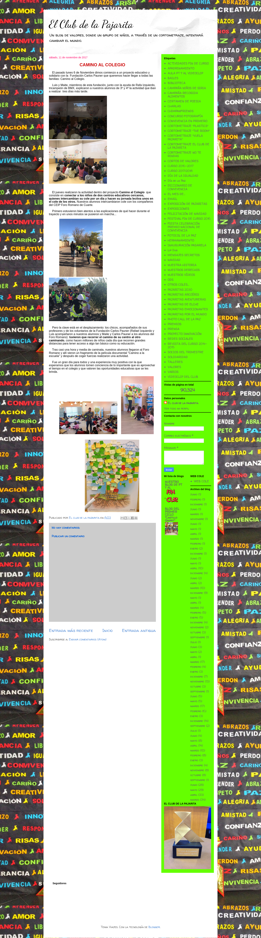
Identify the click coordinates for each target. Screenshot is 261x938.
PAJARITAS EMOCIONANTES (188, 309)
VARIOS (173, 372)
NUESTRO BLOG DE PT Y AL (173, 485)
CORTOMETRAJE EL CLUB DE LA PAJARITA (188, 146)
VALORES (174, 367)
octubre (195, 632)
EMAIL (172, 199)
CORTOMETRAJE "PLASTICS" (188, 126)
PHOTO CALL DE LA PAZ (184, 319)
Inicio (107, 630)
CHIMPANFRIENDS (181, 111)
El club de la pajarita (183, 403)
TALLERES (175, 362)
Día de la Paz (177, 181)
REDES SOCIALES (180, 339)
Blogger (154, 927)
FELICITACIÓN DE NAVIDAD (187, 214)
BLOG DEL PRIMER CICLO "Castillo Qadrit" (172, 514)
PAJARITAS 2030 (180, 290)
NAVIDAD (174, 260)
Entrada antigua (139, 630)
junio (193, 494)
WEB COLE (201, 481)
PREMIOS (174, 324)
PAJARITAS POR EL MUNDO (187, 314)
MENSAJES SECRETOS (184, 255)
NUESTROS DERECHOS (184, 270)
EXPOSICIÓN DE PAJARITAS (187, 204)
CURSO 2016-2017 (181, 166)
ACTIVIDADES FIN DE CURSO (188, 63)
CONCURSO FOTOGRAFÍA (185, 116)
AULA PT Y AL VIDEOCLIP (185, 73)
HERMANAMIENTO (181, 240)
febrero (195, 499)
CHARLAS (174, 106)
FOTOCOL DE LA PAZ (182, 235)
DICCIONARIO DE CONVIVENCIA (180, 187)
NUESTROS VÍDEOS (181, 275)
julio (193, 642)
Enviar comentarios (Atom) (87, 639)
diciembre (196, 504)
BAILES (173, 78)
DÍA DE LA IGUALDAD (183, 176)
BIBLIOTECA (176, 83)
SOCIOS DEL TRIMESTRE (186, 352)
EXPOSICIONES (178, 209)
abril (193, 534)
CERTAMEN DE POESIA (184, 101)
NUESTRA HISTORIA (182, 265)
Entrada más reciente (71, 630)
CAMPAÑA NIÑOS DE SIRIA (187, 88)
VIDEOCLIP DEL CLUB (183, 377)
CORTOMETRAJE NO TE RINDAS (184, 154)
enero (194, 548)
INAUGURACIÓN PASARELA (187, 245)
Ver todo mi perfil (176, 408)
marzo (194, 514)
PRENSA (173, 329)
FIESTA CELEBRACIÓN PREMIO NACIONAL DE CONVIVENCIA (184, 227)
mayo (193, 529)
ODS (170, 280)
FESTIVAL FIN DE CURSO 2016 (189, 219)
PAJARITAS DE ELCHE (183, 304)
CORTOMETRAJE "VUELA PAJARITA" (185, 137)
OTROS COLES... (178, 285)
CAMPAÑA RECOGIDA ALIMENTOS (183, 94)
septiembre (197, 637)
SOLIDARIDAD (178, 357)
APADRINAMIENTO (181, 68)
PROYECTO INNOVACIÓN (185, 334)
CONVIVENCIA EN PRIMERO (187, 121)
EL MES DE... (176, 194)
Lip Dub (172, 250)
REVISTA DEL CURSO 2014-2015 (187, 345)
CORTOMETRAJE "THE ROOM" (189, 131)
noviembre (197, 519)
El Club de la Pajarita (91, 24)
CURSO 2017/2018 (180, 171)
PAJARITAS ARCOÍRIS (183, 294)
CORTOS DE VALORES (183, 161)
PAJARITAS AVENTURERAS (187, 299)
